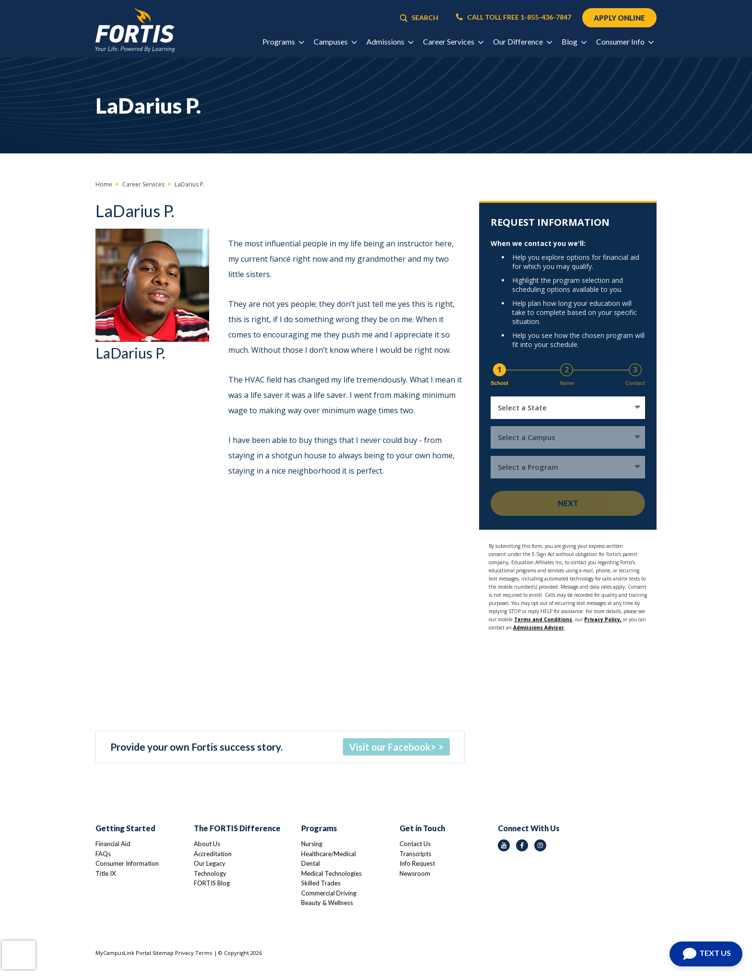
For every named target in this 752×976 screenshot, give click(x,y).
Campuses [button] (335, 41)
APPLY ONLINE (619, 17)
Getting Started (125, 828)
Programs (319, 828)
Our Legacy (209, 863)
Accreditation (213, 854)
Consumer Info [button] (624, 41)
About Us (207, 844)
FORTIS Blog (212, 883)
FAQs (103, 854)
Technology (210, 873)
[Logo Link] (135, 30)
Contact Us (415, 844)
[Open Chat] (706, 953)
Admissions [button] (389, 41)
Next (568, 503)
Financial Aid (112, 844)
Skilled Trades (321, 883)
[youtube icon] (504, 845)
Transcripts (415, 854)
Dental (310, 863)
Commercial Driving (328, 893)
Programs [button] (283, 41)
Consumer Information (127, 863)
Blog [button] (574, 41)
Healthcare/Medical (328, 854)
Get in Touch (422, 828)
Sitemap (163, 952)
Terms (203, 952)
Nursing (311, 844)
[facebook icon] (522, 845)
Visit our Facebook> (392, 747)
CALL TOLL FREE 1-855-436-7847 (513, 17)
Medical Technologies (331, 873)
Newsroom (415, 873)
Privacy (184, 952)
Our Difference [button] (522, 41)
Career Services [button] (453, 41)
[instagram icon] (540, 845)
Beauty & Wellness (327, 902)
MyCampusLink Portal (123, 952)
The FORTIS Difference (237, 828)
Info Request (417, 863)
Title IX (105, 873)
